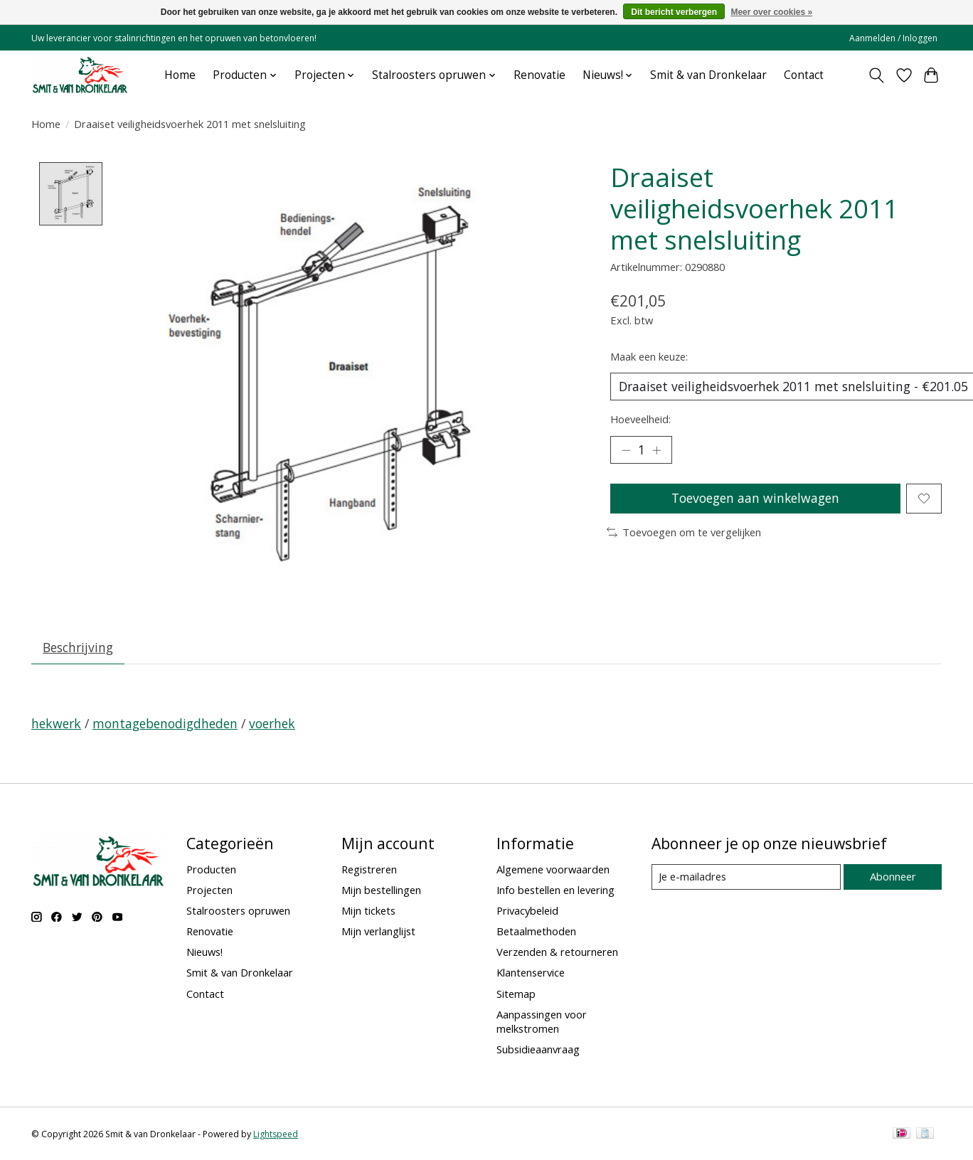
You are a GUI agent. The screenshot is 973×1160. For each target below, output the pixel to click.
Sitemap (516, 993)
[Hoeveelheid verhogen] (657, 450)
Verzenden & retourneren (557, 952)
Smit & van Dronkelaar (708, 75)
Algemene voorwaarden (553, 870)
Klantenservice (530, 973)
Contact (804, 75)
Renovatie (539, 75)
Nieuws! (204, 952)
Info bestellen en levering (555, 890)
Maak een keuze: (649, 356)
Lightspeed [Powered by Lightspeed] (275, 1135)
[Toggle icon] (876, 75)
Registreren (369, 870)
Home (180, 75)
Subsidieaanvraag (538, 1050)
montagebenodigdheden (165, 724)
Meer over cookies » (771, 12)
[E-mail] (746, 877)
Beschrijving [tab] (78, 647)
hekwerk (56, 724)
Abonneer (892, 877)
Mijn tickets (368, 911)
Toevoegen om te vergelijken (684, 533)
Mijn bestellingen (381, 890)
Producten (211, 870)
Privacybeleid (527, 911)
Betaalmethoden (536, 932)
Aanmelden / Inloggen (893, 38)
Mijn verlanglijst (378, 932)
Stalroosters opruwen (238, 911)
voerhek (272, 724)
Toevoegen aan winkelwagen (755, 499)
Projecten (209, 890)
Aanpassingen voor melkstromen (541, 1022)
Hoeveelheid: (640, 420)
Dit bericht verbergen (674, 12)
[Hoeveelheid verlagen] (626, 450)
